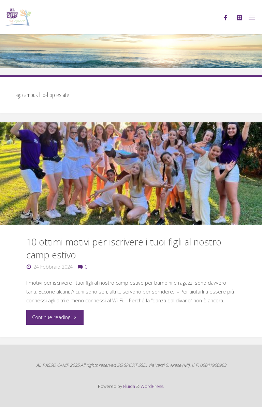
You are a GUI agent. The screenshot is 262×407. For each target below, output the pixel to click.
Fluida (128, 386)
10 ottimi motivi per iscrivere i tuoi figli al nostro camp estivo (123, 248)
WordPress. (152, 386)
